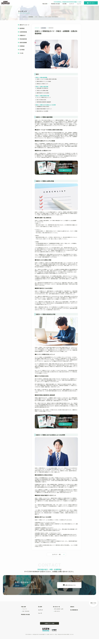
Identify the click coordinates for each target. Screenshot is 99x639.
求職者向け (23, 35)
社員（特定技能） (26, 611)
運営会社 (72, 606)
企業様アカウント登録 (49, 623)
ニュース (79, 3)
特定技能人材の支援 (55, 3)
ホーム (19, 16)
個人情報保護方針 (74, 610)
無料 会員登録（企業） (59, 609)
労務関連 (22, 46)
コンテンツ (71, 3)
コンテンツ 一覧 (56, 554)
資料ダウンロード (24, 25)
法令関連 (22, 49)
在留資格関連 (30, 16)
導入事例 (64, 3)
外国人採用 (44, 3)
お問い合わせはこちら (70, 585)
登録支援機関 (23, 42)
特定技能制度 (23, 39)
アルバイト (24, 609)
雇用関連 (22, 28)
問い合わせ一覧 (56, 606)
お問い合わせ (92, 3)
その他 (21, 53)
